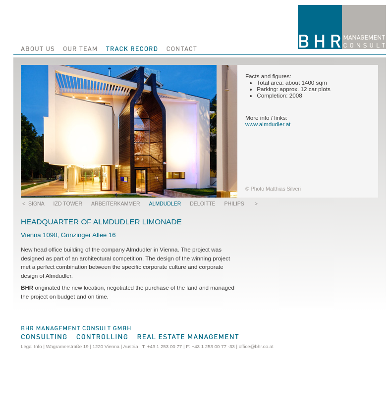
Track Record (132, 48)
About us (36, 48)
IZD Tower (68, 203)
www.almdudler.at (267, 124)
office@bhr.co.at (256, 346)
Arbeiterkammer (115, 203)
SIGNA (36, 203)
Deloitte (202, 203)
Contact (181, 48)
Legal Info (31, 346)
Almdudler (165, 203)
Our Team (81, 48)
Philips (234, 203)
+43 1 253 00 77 (164, 346)
